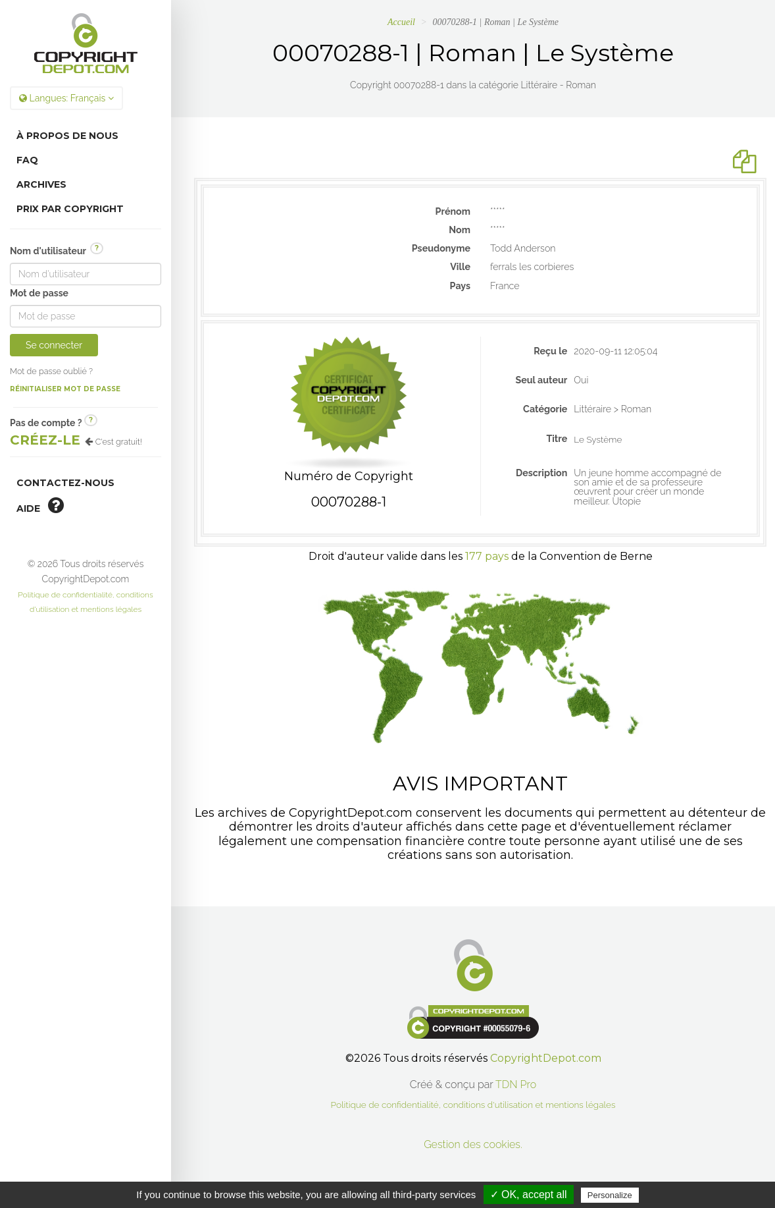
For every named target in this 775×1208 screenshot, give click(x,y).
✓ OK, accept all (528, 1194)
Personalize (610, 1195)
